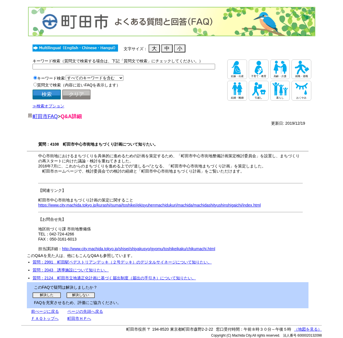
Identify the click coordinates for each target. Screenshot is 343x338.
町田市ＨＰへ (79, 318)
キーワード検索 (51, 78)
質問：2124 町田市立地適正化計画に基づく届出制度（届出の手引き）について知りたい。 (114, 278)
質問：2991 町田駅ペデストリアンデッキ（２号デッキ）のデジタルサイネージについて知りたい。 (122, 262)
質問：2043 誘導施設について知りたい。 (71, 270)
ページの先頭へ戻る (85, 311)
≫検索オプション (48, 106)
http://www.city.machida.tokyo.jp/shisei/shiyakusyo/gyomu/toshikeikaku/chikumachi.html (138, 248)
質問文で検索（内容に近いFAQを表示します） (78, 85)
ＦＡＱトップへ (45, 318)
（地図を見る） (308, 329)
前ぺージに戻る (45, 311)
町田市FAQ (45, 116)
